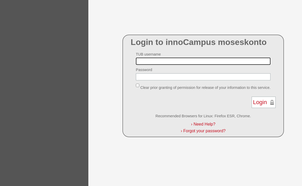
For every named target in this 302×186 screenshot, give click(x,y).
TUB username (148, 54)
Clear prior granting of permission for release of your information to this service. (205, 87)
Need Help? (203, 124)
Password (144, 70)
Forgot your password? (203, 131)
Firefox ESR (224, 116)
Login (260, 102)
